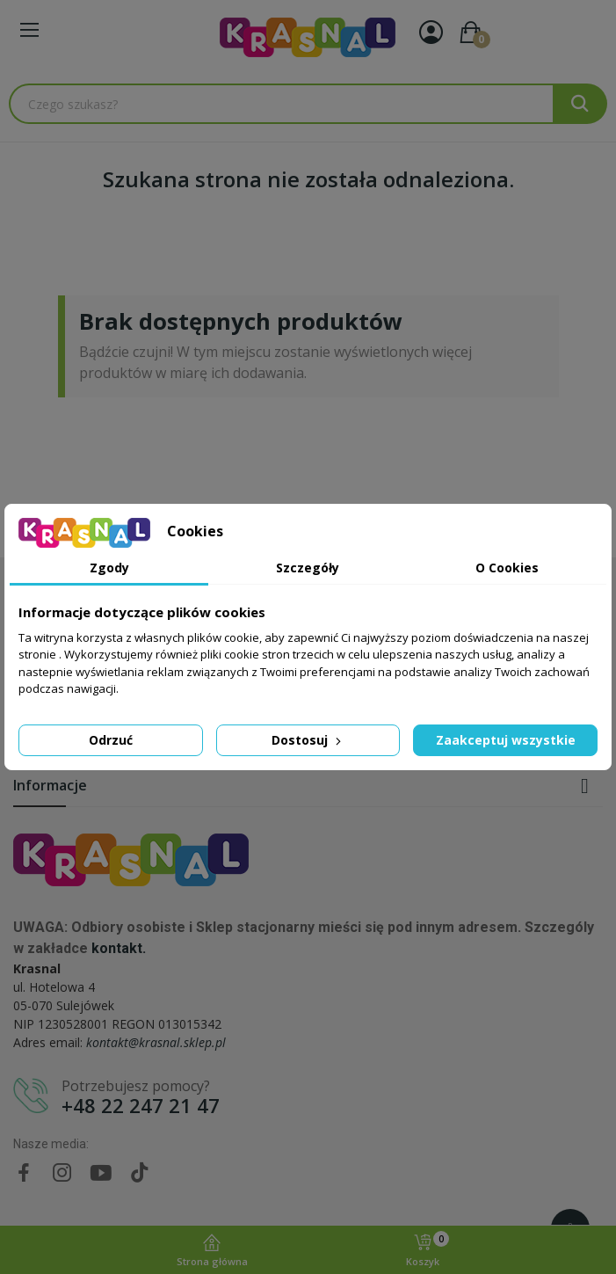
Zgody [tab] (109, 567)
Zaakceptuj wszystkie (506, 740)
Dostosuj (308, 740)
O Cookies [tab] (507, 567)
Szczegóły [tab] (307, 567)
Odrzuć (111, 740)
